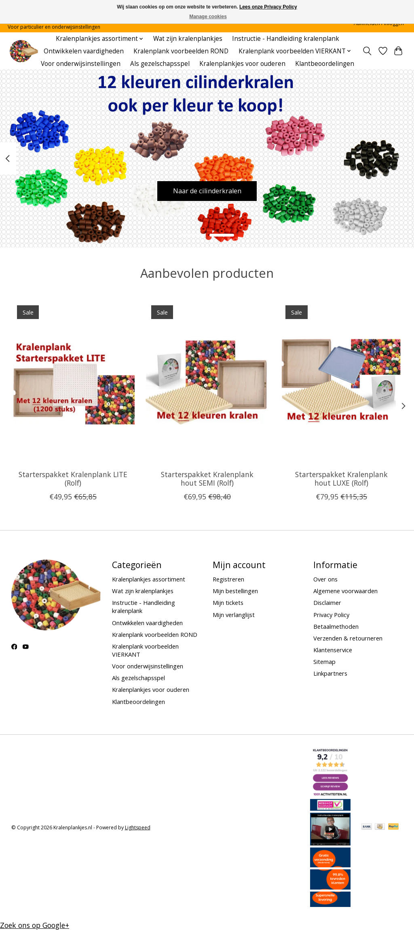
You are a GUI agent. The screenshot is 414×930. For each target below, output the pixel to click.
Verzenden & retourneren (347, 638)
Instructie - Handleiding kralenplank (285, 38)
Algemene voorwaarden (345, 591)
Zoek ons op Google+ (34, 925)
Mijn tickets (228, 602)
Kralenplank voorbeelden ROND (180, 51)
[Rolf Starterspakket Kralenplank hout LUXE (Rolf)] (341, 381)
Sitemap (324, 661)
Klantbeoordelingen (324, 63)
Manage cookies (208, 16)
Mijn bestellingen (235, 591)
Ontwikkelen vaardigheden (84, 51)
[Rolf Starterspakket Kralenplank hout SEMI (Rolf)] (207, 381)
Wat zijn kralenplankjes (187, 38)
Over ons (325, 579)
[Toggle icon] (367, 51)
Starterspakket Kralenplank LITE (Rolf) (72, 478)
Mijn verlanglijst (234, 615)
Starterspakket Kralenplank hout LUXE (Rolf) (341, 478)
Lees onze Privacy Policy (268, 7)
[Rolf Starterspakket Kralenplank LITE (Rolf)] (73, 381)
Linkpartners (330, 673)
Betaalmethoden (336, 626)
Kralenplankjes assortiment (148, 579)
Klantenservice (332, 650)
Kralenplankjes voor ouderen (242, 63)
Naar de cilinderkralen (207, 190)
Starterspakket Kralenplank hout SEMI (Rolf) (207, 478)
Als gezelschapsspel (160, 63)
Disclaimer (327, 602)
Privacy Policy (331, 615)
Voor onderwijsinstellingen (80, 63)
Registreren (228, 579)
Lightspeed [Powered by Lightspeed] (137, 827)
